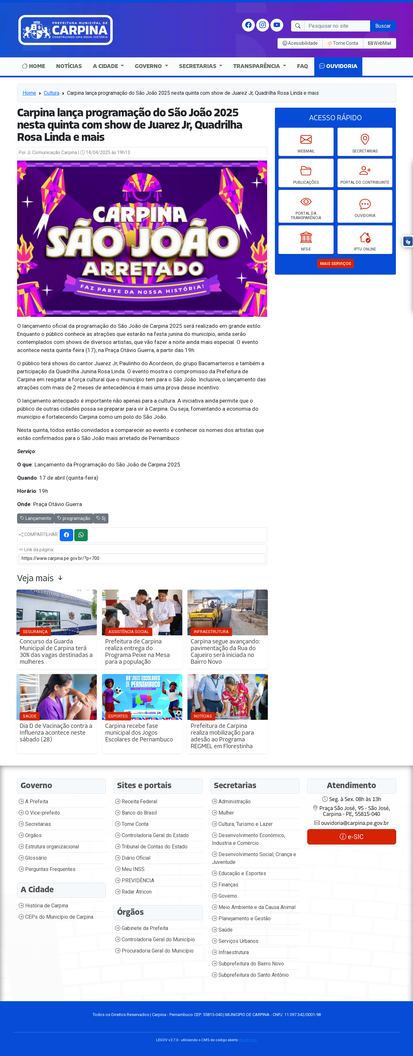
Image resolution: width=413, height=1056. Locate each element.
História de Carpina (43, 906)
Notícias (69, 67)
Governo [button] (149, 67)
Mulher (223, 813)
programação (73, 518)
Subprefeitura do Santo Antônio (250, 975)
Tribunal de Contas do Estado (151, 847)
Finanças (225, 885)
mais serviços (335, 263)
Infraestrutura (230, 952)
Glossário (33, 858)
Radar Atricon (133, 892)
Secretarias (35, 824)
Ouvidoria (338, 67)
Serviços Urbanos (235, 941)
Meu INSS (130, 869)
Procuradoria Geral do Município (154, 951)
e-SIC (352, 837)
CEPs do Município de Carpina (56, 917)
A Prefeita (33, 801)
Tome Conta (131, 824)
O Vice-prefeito (39, 813)
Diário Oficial (132, 858)
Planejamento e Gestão (241, 918)
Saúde (222, 930)
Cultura (51, 93)
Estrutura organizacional (49, 847)
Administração (231, 801)
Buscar (383, 26)
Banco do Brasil (136, 813)
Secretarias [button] (198, 67)
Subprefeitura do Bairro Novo (248, 964)
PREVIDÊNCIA (134, 880)
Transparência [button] (257, 67)
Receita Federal (136, 801)
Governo (224, 896)
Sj (101, 518)
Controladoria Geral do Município (155, 939)
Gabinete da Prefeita (141, 928)
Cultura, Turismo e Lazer (242, 824)
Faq (302, 67)
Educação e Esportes (239, 873)
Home (33, 67)
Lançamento (35, 518)
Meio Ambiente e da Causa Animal (254, 907)
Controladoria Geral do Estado (152, 835)
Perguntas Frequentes (47, 869)
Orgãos (30, 835)
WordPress (248, 1040)
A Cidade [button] (106, 67)
